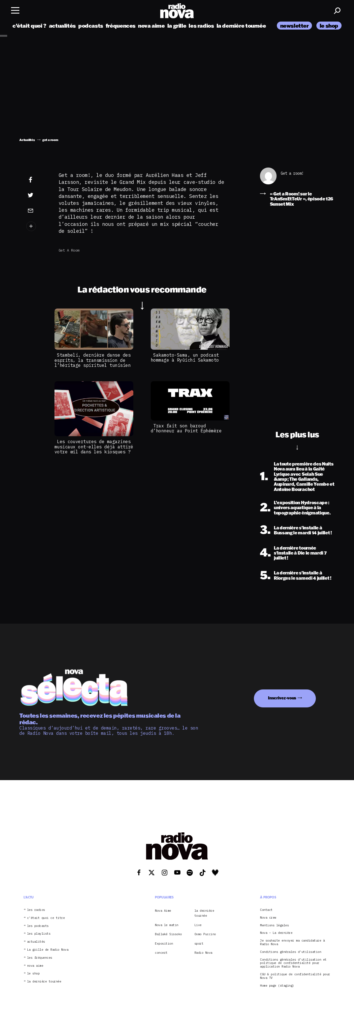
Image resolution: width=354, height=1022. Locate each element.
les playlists (39, 933)
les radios (201, 25)
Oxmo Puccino (205, 934)
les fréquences (39, 958)
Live (198, 925)
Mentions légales (274, 925)
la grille (176, 25)
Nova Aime (163, 911)
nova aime (151, 25)
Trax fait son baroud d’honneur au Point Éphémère (187, 428)
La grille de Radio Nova (48, 950)
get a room (69, 250)
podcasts (90, 25)
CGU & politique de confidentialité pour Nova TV (295, 976)
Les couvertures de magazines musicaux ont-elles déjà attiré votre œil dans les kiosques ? (93, 446)
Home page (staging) (277, 985)
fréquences (121, 25)
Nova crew (268, 917)
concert (161, 953)
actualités (62, 25)
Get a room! (292, 173)
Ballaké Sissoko (168, 934)
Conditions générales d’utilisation (290, 952)
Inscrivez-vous (282, 697)
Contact (266, 910)
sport (199, 943)
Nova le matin (166, 925)
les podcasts (38, 926)
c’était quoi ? (29, 25)
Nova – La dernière (276, 933)
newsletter (294, 25)
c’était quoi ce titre (46, 918)
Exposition (164, 943)
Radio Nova (203, 953)
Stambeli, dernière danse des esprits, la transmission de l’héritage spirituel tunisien (92, 360)
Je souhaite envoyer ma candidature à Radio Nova (292, 942)
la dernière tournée (241, 25)
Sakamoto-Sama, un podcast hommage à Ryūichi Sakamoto (185, 357)
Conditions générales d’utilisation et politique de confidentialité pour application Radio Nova (293, 963)
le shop (329, 25)
